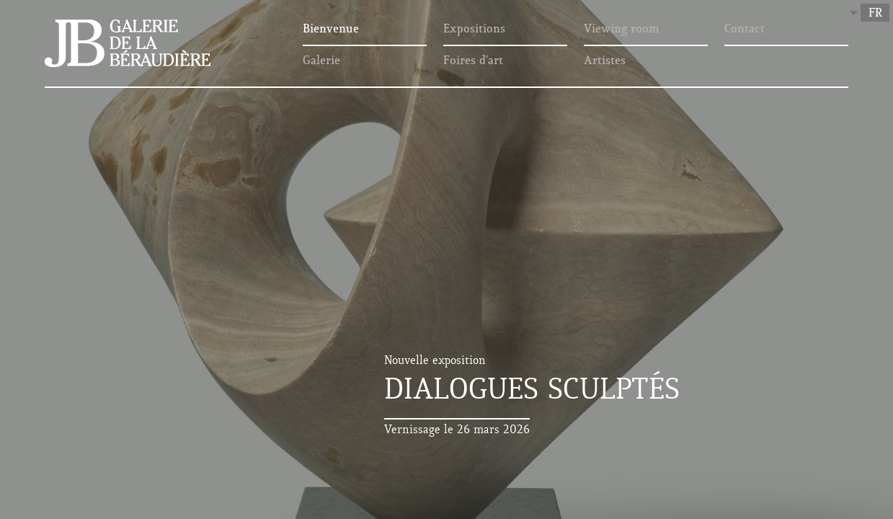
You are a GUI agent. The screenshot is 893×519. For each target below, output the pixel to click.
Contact (744, 29)
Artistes (605, 61)
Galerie (321, 61)
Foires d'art (473, 61)
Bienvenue (331, 29)
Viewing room (621, 29)
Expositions (474, 29)
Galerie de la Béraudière (127, 43)
